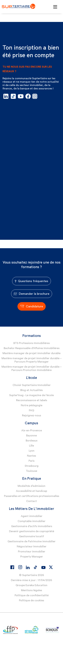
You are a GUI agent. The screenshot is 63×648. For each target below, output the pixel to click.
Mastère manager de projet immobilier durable (31, 353)
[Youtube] (43, 568)
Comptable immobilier (31, 521)
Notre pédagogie (31, 405)
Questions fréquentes (31, 281)
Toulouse (31, 471)
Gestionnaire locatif (31, 536)
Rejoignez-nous (31, 415)
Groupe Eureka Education (31, 585)
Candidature (31, 306)
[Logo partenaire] (10, 630)
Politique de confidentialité (32, 595)
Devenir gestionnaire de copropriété (31, 531)
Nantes (31, 455)
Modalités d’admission (31, 486)
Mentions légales (31, 590)
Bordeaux (31, 440)
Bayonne (31, 435)
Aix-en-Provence (31, 430)
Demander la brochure (31, 293)
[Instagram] (20, 567)
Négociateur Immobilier (31, 546)
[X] (51, 567)
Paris (31, 460)
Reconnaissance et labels (31, 400)
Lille (31, 445)
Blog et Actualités (31, 390)
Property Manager (31, 556)
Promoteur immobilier (31, 551)
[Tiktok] (35, 567)
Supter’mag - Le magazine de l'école (31, 395)
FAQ (31, 410)
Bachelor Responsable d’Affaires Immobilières (31, 348)
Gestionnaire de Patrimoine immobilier (31, 541)
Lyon (31, 450)
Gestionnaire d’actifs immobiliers (31, 526)
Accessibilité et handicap (31, 491)
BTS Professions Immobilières (31, 343)
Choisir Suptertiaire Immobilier (32, 385)
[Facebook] (12, 567)
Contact (31, 501)
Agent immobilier (31, 516)
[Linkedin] (28, 567)
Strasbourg (31, 466)
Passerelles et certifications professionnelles (31, 496)
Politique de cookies (31, 600)
